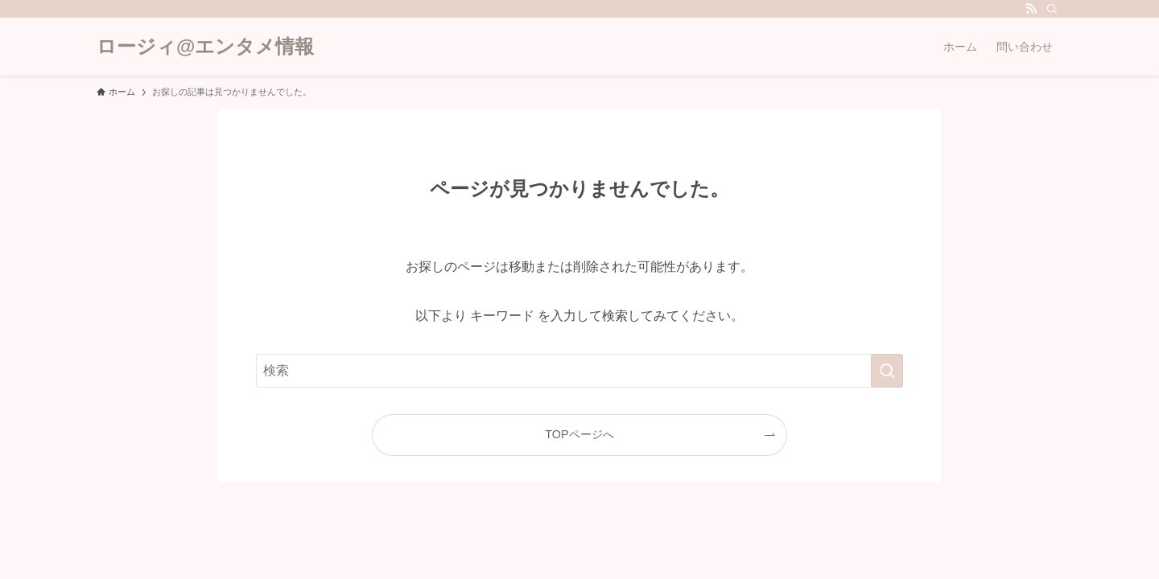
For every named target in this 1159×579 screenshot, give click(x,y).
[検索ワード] (579, 371)
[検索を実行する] (887, 371)
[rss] (1031, 9)
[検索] (1051, 9)
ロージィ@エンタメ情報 (205, 46)
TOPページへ (579, 434)
